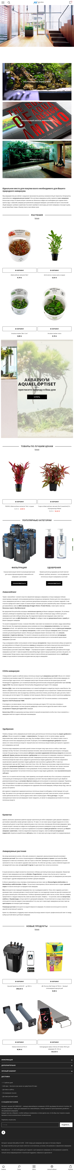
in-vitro (64, 858)
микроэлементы (32, 736)
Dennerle (24, 618)
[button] (19, 1167)
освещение (54, 630)
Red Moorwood (20, 608)
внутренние (6, 635)
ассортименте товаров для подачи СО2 (14, 708)
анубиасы (6, 899)
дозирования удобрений (17, 766)
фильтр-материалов (29, 630)
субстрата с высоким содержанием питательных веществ (45, 753)
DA (19, 618)
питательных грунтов (34, 611)
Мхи (4, 890)
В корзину (19, 270)
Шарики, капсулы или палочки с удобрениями (23, 755)
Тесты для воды (52, 795)
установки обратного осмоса (28, 781)
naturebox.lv (5, 1158)
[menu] (3, 2)
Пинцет (28, 650)
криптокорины (7, 903)
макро (23, 736)
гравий (65, 618)
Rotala (29, 874)
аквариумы (6, 628)
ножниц (32, 645)
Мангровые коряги (8, 608)
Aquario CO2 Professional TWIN (13, 701)
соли (49, 779)
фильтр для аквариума (64, 628)
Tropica (32, 618)
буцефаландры (14, 899)
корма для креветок (50, 828)
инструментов (42, 643)
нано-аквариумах (63, 198)
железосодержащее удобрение (51, 740)
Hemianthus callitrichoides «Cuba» (15, 884)
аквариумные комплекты (52, 626)
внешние (61, 633)
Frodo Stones (45, 606)
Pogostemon (37, 874)
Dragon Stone (35, 606)
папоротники (66, 897)
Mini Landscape (24, 606)
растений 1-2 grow (27, 865)
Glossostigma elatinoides (56, 882)
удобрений (6, 755)
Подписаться (67, 1125)
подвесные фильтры (17, 635)
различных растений (9, 858)
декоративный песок (55, 618)
